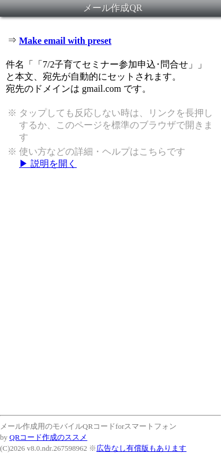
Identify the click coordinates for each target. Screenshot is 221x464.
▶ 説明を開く (48, 164)
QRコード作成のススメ (48, 437)
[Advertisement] (110, 292)
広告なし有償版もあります (141, 448)
